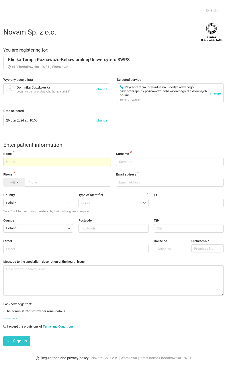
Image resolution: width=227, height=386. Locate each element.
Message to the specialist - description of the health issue (44, 261)
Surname (122, 154)
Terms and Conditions (58, 326)
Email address (126, 174)
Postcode (85, 220)
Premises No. (200, 241)
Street (7, 241)
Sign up (17, 341)
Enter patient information (32, 145)
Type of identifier (90, 195)
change (215, 93)
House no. (161, 241)
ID (155, 195)
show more (10, 318)
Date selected (13, 111)
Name (7, 154)
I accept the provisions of (38, 326)
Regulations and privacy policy (62, 358)
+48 (14, 182)
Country (9, 195)
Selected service (129, 80)
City (157, 220)
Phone (7, 174)
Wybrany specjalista (18, 80)
